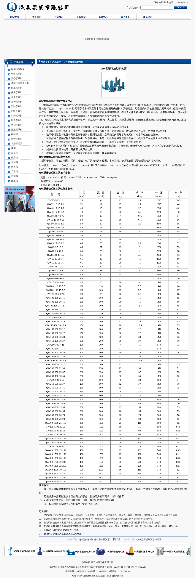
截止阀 (14, 157)
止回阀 (14, 162)
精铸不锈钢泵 (18, 69)
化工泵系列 (16, 97)
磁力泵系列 (16, 120)
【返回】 (116, 539)
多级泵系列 (16, 92)
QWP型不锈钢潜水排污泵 (149, 539)
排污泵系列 (16, 101)
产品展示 (58, 17)
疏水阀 (14, 180)
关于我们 (36, 17)
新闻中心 (103, 17)
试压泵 (14, 153)
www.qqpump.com (86, 575)
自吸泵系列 (16, 111)
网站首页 (14, 17)
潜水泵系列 (16, 87)
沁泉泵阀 (131, 522)
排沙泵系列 (16, 139)
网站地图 (158, 2)
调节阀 (14, 167)
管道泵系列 (16, 74)
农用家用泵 (16, 143)
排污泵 (59, 145)
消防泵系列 (16, 106)
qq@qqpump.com (115, 575)
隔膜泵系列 (16, 129)
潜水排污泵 (65, 119)
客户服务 (125, 17)
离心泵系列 (16, 78)
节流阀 (14, 171)
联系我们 (147, 17)
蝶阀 (13, 148)
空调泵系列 (16, 125)
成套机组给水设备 (20, 83)
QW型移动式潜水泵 (84, 104)
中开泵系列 (16, 115)
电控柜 (14, 134)
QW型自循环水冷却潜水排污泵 (94, 539)
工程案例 (81, 17)
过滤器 (14, 176)
